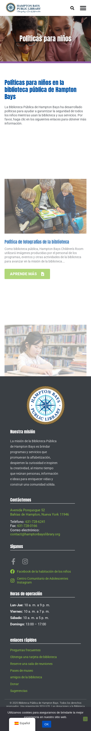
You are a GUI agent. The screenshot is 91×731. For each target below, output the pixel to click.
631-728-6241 (35, 522)
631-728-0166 (27, 526)
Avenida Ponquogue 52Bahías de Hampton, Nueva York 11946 (39, 512)
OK (46, 724)
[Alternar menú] (83, 8)
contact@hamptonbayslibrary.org (35, 534)
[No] (85, 719)
